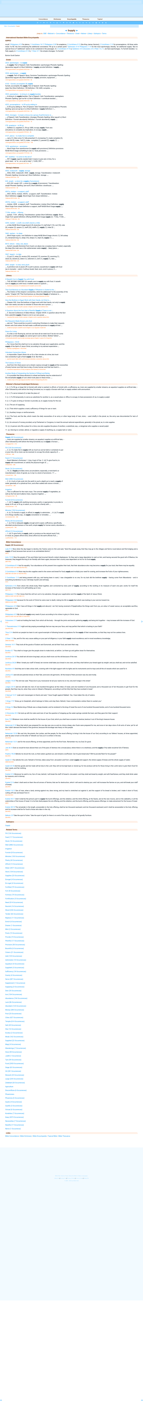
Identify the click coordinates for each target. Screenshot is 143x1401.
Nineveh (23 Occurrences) (14, 1075)
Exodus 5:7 (9, 651)
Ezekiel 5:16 (9, 782)
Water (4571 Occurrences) (14, 868)
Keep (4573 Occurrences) (14, 1117)
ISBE (44, 33)
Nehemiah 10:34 (11, 733)
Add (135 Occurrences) (13, 956)
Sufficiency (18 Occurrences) (15, 971)
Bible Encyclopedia (39, 1136)
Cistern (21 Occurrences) (14, 952)
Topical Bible (52, 1136)
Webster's (51, 33)
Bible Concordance (12, 1136)
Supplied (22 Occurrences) (14, 1041)
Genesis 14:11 (10, 645)
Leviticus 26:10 (10, 657)
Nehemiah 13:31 (11, 742)
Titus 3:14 (9, 632)
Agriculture (9, 1087)
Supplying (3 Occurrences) (14, 987)
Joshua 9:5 (9, 675)
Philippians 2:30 (50, 44)
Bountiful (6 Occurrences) (14, 948)
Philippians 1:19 (85, 47)
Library (90, 33)
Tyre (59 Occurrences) (13, 1060)
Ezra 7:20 (8, 719)
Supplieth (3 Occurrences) (14, 968)
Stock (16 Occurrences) (13, 841)
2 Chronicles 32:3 (11, 713)
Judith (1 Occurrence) (13, 1056)
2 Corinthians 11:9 (106, 44)
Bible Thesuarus (64, 1136)
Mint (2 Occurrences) (13, 929)
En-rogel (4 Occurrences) (14, 883)
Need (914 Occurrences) (14, 902)
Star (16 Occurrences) (13, 1029)
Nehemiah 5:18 (10, 725)
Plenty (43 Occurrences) (14, 860)
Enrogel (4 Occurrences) (14, 879)
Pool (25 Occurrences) (13, 1014)
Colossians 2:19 (11, 620)
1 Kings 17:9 (9, 701)
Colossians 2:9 (87, 49)
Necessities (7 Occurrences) (15, 1121)
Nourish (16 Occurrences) (14, 906)
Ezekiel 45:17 (10, 799)
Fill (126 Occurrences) (13, 833)
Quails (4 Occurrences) (13, 1102)
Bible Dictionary (26, 1136)
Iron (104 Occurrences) (13, 994)
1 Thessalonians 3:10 (13, 626)
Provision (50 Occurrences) (15, 945)
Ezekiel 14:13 (10, 791)
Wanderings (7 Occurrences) (15, 1048)
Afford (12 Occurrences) (14, 864)
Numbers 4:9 (10, 669)
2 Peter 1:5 (9, 638)
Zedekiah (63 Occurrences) (15, 1083)
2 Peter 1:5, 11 (98, 49)
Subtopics (97, 33)
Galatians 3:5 (77, 49)
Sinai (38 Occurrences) (13, 1052)
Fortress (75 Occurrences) (14, 895)
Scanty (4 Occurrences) (13, 975)
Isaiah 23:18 (9, 766)
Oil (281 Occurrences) (13, 1071)
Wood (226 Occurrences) (14, 910)
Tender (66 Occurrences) (14, 914)
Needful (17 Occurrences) (14, 1125)
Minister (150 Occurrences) (15, 856)
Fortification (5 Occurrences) (15, 899)
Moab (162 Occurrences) (14, 1037)
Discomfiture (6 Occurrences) (16, 1090)
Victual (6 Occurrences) (13, 1110)
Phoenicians (9, 1094)
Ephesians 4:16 (73, 47)
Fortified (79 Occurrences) (14, 887)
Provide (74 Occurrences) (14, 937)
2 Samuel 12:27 (11, 695)
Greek (77, 33)
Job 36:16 (9, 748)
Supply (7, 825)
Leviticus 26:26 (10, 663)
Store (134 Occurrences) (14, 872)
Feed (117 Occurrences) (14, 837)
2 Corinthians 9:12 (73, 44)
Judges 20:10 (10, 687)
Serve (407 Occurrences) (14, 979)
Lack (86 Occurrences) (13, 1002)
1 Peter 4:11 (35, 51)
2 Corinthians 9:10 (63, 49)
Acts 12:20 (9, 557)
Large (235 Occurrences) (14, 1079)
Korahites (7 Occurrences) (14, 1113)
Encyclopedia (11, 26)
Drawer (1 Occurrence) (13, 925)
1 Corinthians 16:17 (37, 44)
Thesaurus (70, 33)
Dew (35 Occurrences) (13, 991)
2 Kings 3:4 (9, 707)
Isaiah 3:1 (8, 760)
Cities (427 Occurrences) (14, 1017)
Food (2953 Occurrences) (14, 1063)
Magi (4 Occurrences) (13, 1044)
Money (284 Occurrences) (14, 1010)
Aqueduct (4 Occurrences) (14, 964)
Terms (104, 33)
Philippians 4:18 (11, 606)
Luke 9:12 (8, 549)
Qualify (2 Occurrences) (13, 1106)
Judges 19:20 (10, 681)
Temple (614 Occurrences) (14, 1021)
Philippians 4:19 (16, 44)
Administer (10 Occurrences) (15, 960)
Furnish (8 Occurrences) (14, 852)
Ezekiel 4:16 (9, 774)
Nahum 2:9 (9, 815)
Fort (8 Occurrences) (12, 891)
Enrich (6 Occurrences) (13, 922)
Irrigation (8, 849)
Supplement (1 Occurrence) (15, 983)
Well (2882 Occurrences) (14, 845)
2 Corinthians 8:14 (11, 565)
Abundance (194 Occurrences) (16, 998)
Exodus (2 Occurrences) (14, 1033)
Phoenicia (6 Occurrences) (14, 1098)
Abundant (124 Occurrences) (15, 1006)
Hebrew (83, 33)
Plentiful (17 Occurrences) (14, 941)
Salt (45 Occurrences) (13, 1025)
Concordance (60, 33)
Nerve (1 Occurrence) (13, 1129)
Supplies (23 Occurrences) (14, 876)
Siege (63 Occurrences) (13, 1067)
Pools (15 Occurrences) (13, 933)
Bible (5, 26)
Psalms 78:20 (10, 754)
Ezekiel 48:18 (10, 807)
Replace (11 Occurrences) (14, 918)
